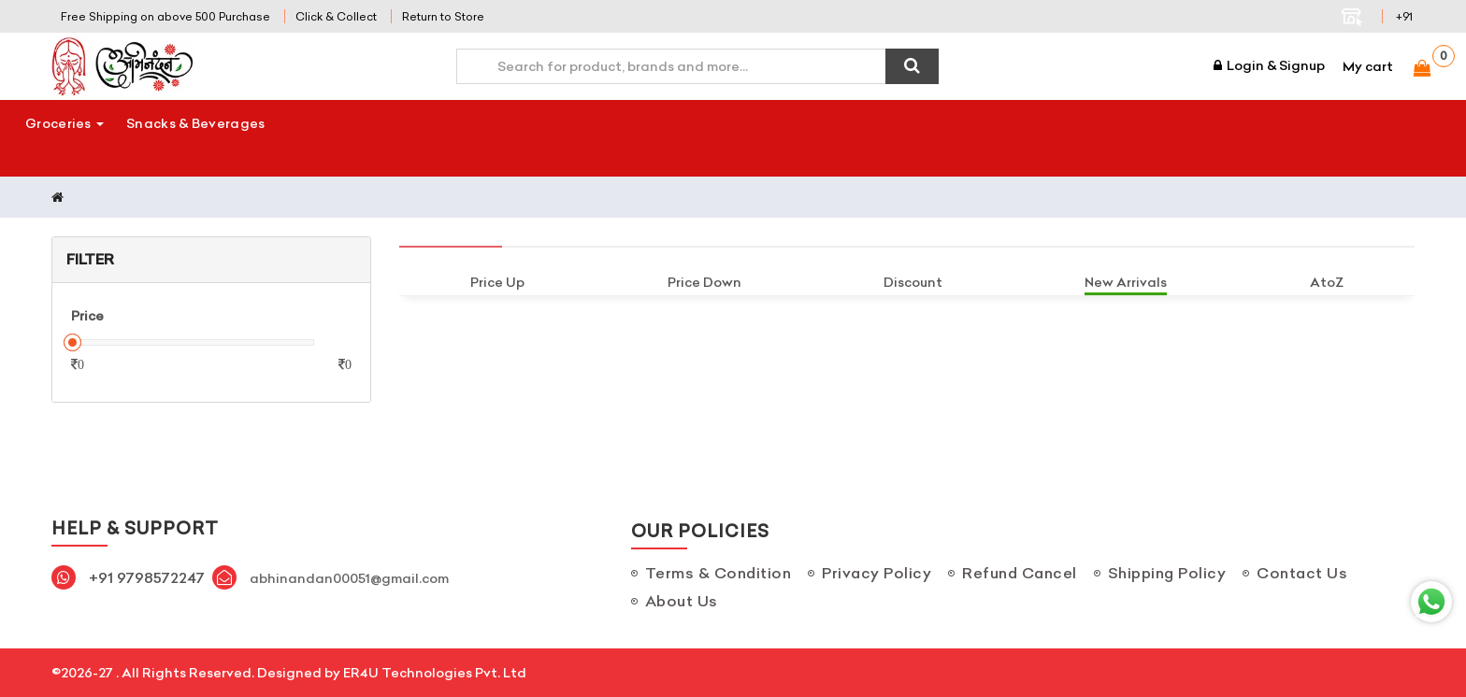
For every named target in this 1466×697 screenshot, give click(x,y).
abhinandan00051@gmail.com (349, 578)
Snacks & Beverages (195, 123)
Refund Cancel (1019, 572)
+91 (1404, 16)
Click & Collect (336, 16)
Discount (913, 282)
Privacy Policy (876, 572)
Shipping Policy (1167, 572)
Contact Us (1302, 572)
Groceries (64, 123)
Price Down (704, 282)
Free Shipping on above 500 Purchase (165, 16)
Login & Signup (1269, 65)
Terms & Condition (718, 572)
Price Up (497, 282)
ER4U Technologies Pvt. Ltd (434, 672)
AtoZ (1327, 282)
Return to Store (443, 16)
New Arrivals (1126, 282)
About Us (681, 600)
